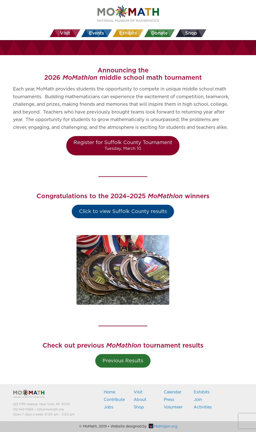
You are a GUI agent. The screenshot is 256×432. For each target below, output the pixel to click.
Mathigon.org (163, 426)
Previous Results (122, 360)
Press (169, 400)
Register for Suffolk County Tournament (123, 145)
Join (198, 400)
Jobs (108, 407)
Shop (139, 407)
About (140, 400)
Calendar (172, 392)
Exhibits (202, 392)
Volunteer (173, 407)
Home (109, 392)
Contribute (114, 400)
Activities (203, 407)
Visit (138, 392)
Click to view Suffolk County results (123, 211)
